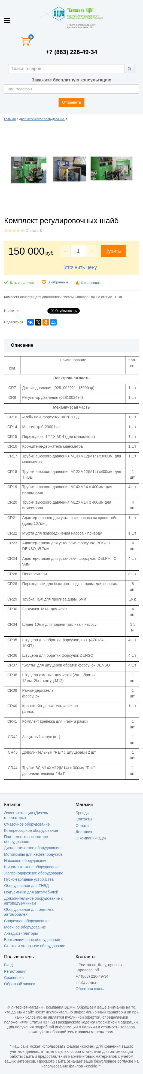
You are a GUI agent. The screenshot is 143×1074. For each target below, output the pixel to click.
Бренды (83, 813)
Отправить (71, 102)
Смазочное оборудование (27, 824)
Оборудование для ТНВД (26, 885)
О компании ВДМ (91, 838)
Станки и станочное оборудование (34, 946)
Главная (10, 119)
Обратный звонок (19, 984)
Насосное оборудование (25, 860)
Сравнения (14, 977)
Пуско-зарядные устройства (29, 879)
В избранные (57, 282)
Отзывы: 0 (34, 231)
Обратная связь (90, 989)
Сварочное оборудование (27, 921)
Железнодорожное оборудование (33, 873)
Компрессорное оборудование (31, 830)
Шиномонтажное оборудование (32, 867)
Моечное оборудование (25, 927)
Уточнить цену (80, 267)
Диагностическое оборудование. (42, 119)
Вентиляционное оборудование (32, 939)
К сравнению (91, 283)
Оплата (82, 825)
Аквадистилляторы (21, 933)
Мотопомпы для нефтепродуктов (33, 854)
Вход (8, 965)
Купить (113, 251)
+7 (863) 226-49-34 (71, 52)
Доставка (84, 832)
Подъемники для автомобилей (31, 892)
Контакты (84, 819)
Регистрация (15, 971)
